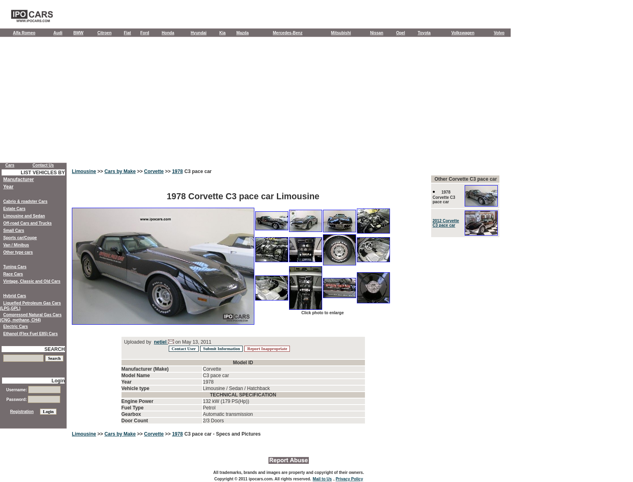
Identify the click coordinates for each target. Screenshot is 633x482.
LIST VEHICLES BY (43, 172)
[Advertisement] (255, 101)
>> (100, 171)
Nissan (377, 33)
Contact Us (43, 165)
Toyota (424, 33)
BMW (78, 33)
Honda (167, 33)
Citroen (104, 33)
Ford (144, 33)
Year (8, 187)
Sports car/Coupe (20, 238)
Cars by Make (120, 171)
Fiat (127, 33)
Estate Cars (14, 209)
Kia (222, 33)
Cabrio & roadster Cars (25, 201)
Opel (400, 33)
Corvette (154, 171)
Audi (57, 33)
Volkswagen (462, 33)
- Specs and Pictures (237, 434)
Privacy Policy (349, 479)
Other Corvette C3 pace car (465, 179)
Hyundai (198, 33)
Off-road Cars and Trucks (27, 223)
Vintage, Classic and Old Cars (32, 281)
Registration (22, 411)
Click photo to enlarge (322, 313)
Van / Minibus (16, 245)
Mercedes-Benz (287, 33)
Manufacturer (18, 179)
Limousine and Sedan (24, 216)
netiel (161, 342)
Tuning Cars (15, 267)
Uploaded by (138, 342)
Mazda (242, 33)
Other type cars (18, 252)
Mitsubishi (341, 33)
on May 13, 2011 (193, 342)
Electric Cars (15, 326)
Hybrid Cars (14, 296)
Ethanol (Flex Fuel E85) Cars (30, 334)
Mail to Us (322, 479)
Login (58, 381)
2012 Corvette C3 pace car (446, 223)
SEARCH (54, 349)
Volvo (499, 33)
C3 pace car (198, 171)
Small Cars (13, 230)
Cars (9, 165)
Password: (33, 399)
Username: (33, 390)
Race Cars (13, 274)
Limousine (84, 171)
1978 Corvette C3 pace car (444, 197)
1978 (177, 171)
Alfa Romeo (24, 33)
